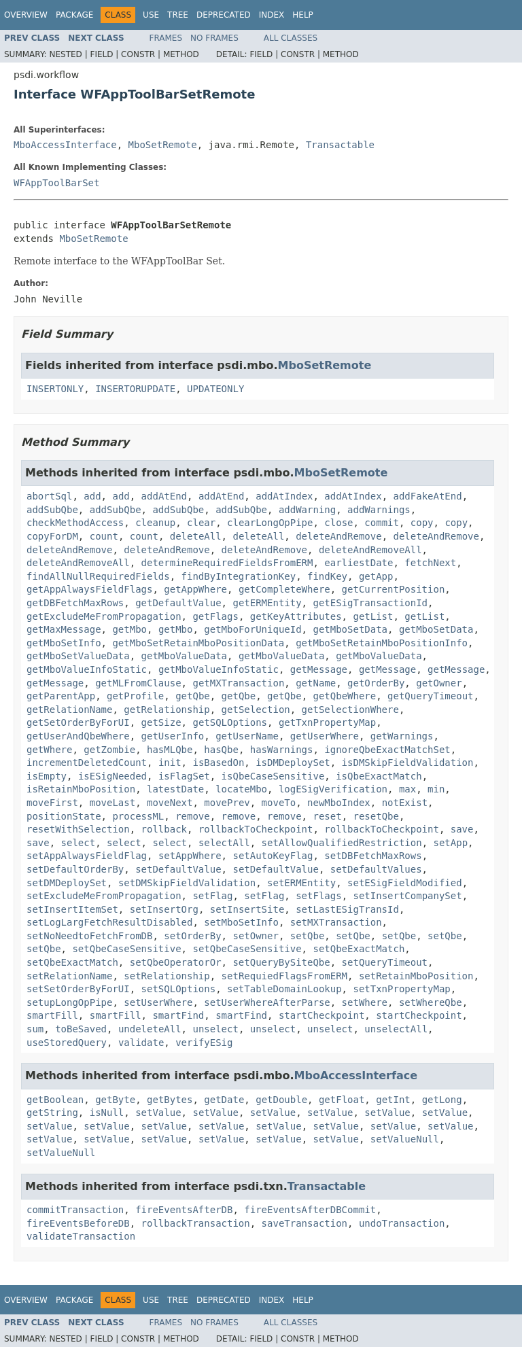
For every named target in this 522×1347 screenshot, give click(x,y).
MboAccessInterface (65, 144)
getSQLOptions (229, 722)
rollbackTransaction (195, 1223)
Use (151, 15)
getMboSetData (350, 629)
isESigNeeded (112, 776)
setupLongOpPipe (69, 1002)
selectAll (224, 842)
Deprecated (223, 15)
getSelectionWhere (350, 709)
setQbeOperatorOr (176, 962)
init (169, 762)
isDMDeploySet (293, 762)
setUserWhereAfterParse (267, 1002)
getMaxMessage (64, 629)
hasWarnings (281, 749)
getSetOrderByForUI (78, 722)
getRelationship (166, 709)
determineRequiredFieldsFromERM (227, 562)
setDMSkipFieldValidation (187, 882)
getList (373, 616)
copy (422, 522)
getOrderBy (375, 683)
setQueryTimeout (385, 962)
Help (302, 15)
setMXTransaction (336, 922)
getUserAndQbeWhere (78, 736)
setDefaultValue (178, 869)
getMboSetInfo (64, 642)
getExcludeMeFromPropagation (104, 616)
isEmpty (47, 776)
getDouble (281, 1099)
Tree (177, 15)
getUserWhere (324, 736)
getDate (224, 1099)
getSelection (256, 709)
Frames (166, 38)
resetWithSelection (78, 829)
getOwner (439, 683)
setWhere (364, 1002)
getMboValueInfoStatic (87, 669)
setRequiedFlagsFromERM (284, 975)
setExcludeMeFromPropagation (104, 895)
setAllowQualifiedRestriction (342, 842)
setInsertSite (247, 909)
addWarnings (379, 509)
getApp (376, 576)
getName (316, 683)
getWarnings (402, 736)
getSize (161, 722)
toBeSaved (81, 1029)
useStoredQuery (67, 1042)
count (104, 536)
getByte (115, 1099)
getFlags (215, 616)
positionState (64, 816)
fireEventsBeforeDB (78, 1223)
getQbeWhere (344, 695)
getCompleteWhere (284, 589)
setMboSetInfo (241, 922)
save (462, 829)
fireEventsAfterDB (183, 1209)
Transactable (340, 144)
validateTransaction (81, 1236)
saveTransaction (304, 1223)
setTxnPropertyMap (401, 988)
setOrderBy (192, 935)
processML (138, 816)
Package (74, 15)
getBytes (169, 1099)
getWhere (49, 749)
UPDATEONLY (215, 388)
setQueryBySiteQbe (281, 962)
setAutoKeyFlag (272, 855)
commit (381, 522)
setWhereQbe (430, 1002)
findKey (327, 576)
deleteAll (196, 536)
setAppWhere (190, 855)
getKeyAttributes (296, 616)
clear (201, 522)
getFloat (341, 1099)
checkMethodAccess (75, 522)
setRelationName (69, 975)
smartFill (52, 1015)
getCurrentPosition (393, 589)
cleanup (155, 522)
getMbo (129, 629)
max (407, 789)
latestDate (175, 789)
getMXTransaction (238, 683)
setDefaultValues (376, 869)
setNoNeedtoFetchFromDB (89, 935)
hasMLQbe (169, 749)
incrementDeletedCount (87, 762)
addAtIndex (284, 496)
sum (35, 1029)
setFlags (318, 895)
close (338, 522)
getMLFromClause (138, 683)
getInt (393, 1099)
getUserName (247, 736)
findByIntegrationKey (238, 576)
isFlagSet (184, 776)
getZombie (109, 749)
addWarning (307, 509)
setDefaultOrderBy (75, 869)
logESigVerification (333, 789)
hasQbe (221, 749)
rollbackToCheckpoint (255, 829)
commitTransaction (75, 1209)
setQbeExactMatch (358, 948)
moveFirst (52, 802)
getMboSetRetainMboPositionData (198, 642)
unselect (215, 1029)
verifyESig (203, 1042)
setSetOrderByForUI (78, 988)
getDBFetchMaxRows (75, 602)
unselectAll (396, 1029)
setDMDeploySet (67, 882)
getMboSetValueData (78, 655)
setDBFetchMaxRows (372, 855)
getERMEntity (266, 602)
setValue (158, 1112)
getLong (442, 1099)
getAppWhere (195, 589)
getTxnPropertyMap (327, 722)
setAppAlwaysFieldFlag (87, 855)
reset (327, 816)
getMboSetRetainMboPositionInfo (382, 642)
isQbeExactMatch (378, 776)
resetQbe (375, 816)
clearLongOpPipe (270, 522)
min (436, 789)
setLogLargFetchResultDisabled (109, 922)
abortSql (49, 496)
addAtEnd (164, 496)
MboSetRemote (162, 144)
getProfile (135, 695)
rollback (164, 829)
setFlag (212, 895)
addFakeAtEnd (428, 496)
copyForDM (52, 536)
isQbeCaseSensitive (273, 776)
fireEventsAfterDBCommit (310, 1209)
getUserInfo (173, 736)
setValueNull (404, 1139)
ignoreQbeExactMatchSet (387, 749)
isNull (107, 1112)
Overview (26, 15)
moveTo (279, 802)
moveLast (112, 802)
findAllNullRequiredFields (98, 576)
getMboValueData (184, 655)
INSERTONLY (55, 388)
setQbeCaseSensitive (126, 948)
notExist (405, 802)
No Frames (214, 38)
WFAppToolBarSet (56, 182)
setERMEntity (301, 882)
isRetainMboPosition (81, 789)
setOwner (255, 935)
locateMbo (241, 789)
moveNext (169, 802)
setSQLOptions (178, 988)
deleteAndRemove (338, 536)
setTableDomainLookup (284, 988)
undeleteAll (149, 1029)
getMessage (318, 669)
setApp (450, 842)
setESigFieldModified (404, 882)
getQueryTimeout (430, 695)
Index (272, 15)
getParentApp (61, 695)
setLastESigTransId (347, 909)
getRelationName (69, 709)
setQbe (307, 935)
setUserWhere (158, 1002)
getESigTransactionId (370, 602)
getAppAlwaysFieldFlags (89, 589)
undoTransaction (402, 1223)
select (78, 842)
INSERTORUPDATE (135, 388)
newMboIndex (338, 802)
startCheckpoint (321, 1015)
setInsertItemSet (72, 909)
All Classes (290, 38)
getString (52, 1112)
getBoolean (55, 1099)
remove (192, 816)
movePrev (226, 802)
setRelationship (166, 975)
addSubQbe (52, 509)
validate (141, 1042)
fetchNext (430, 562)
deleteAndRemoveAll (370, 549)
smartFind (178, 1015)
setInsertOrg (164, 909)
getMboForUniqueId (252, 629)
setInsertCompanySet (407, 895)
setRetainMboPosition (416, 975)
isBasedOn (218, 762)
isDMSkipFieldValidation (408, 762)
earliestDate (358, 562)
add (92, 496)
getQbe (192, 695)
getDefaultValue (178, 602)
